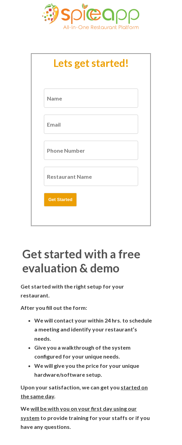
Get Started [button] (60, 199)
